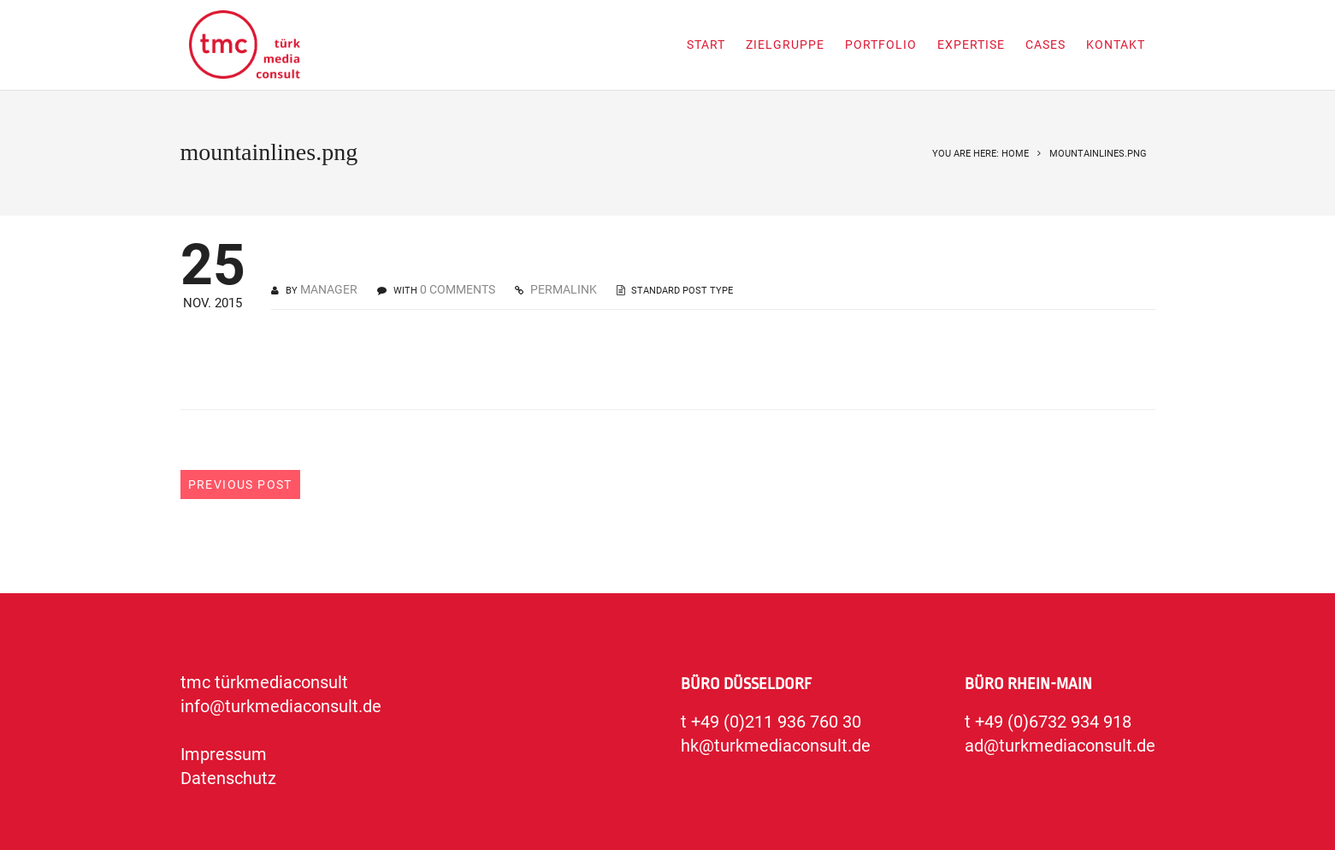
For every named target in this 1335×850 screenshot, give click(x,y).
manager (328, 289)
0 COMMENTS (457, 289)
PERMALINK (562, 289)
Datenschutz (228, 778)
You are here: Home (980, 153)
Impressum (223, 754)
